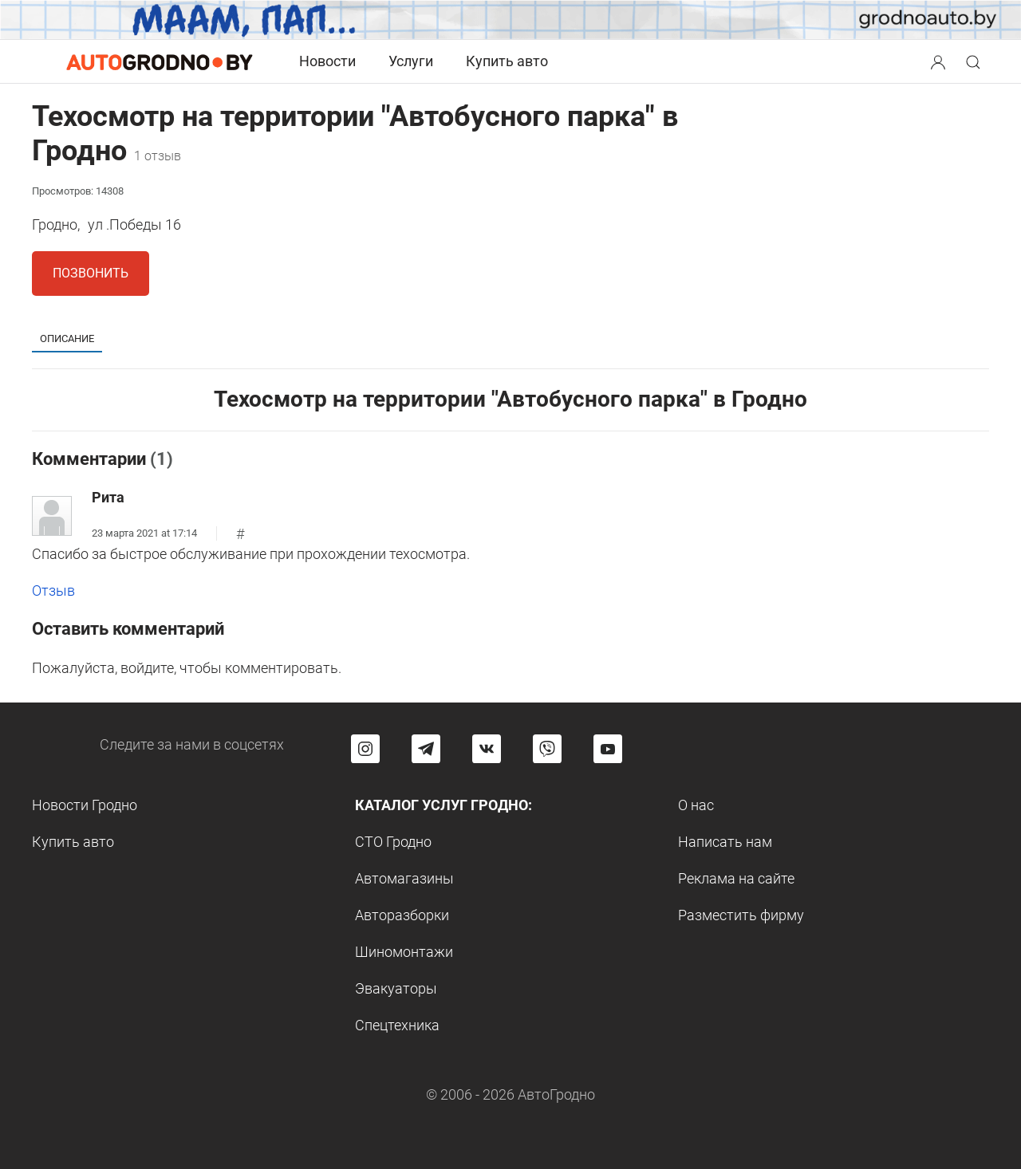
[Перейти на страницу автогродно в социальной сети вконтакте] (486, 748)
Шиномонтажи (404, 951)
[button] (939, 60)
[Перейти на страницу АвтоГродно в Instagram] (365, 748)
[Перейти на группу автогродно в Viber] (547, 748)
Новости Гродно (84, 805)
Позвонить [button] (90, 273)
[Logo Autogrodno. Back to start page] (159, 61)
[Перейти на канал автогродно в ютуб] (607, 748)
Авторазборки (402, 915)
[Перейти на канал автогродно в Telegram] (426, 748)
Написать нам (725, 841)
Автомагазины (404, 878)
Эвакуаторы (396, 988)
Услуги (410, 61)
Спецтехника (397, 1025)
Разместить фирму (741, 915)
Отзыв (53, 590)
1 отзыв (157, 155)
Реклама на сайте (736, 878)
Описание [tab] (67, 338)
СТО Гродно (393, 841)
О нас (696, 805)
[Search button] (938, 61)
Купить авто (507, 61)
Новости (327, 61)
